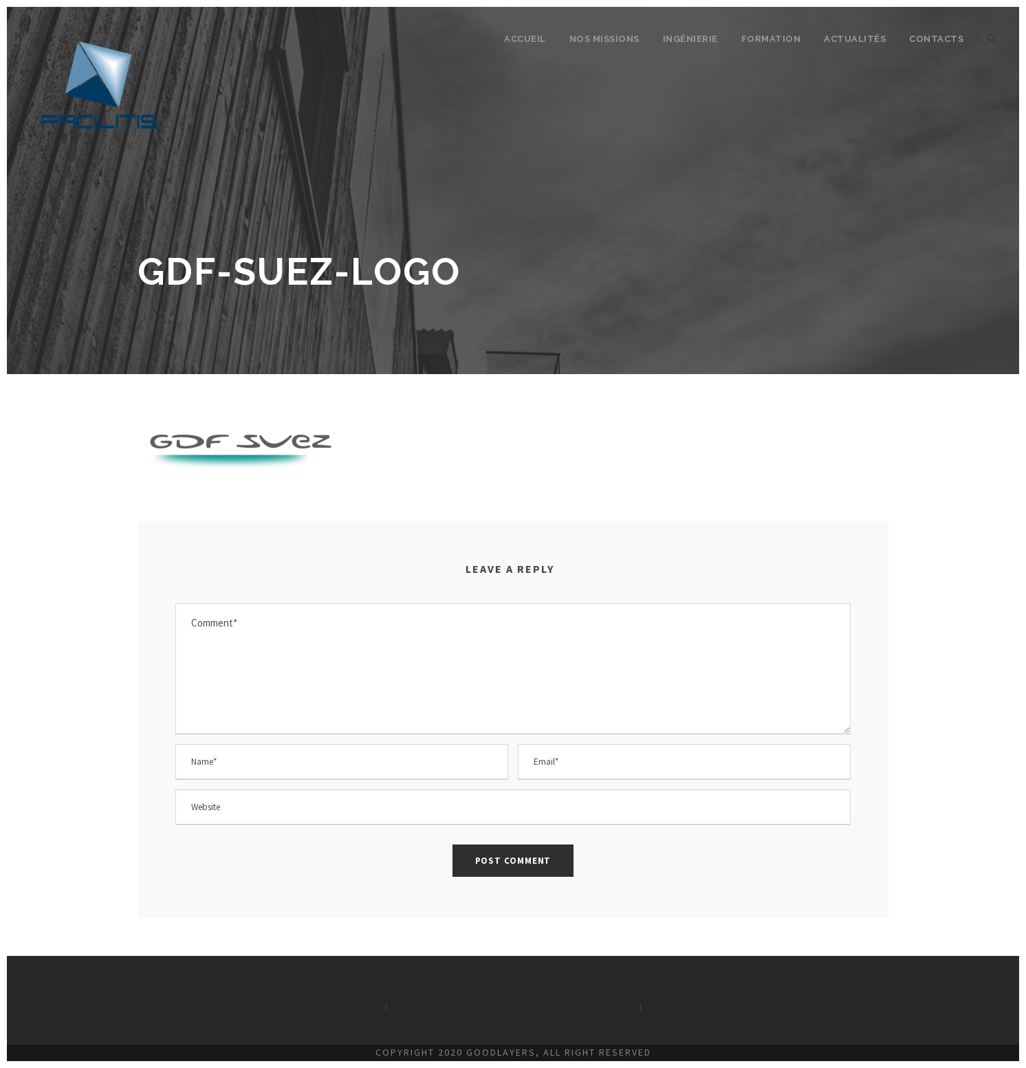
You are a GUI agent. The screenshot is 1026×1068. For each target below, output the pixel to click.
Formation (771, 39)
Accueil (525, 39)
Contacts (936, 39)
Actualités (855, 39)
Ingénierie (690, 39)
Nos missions (604, 39)
